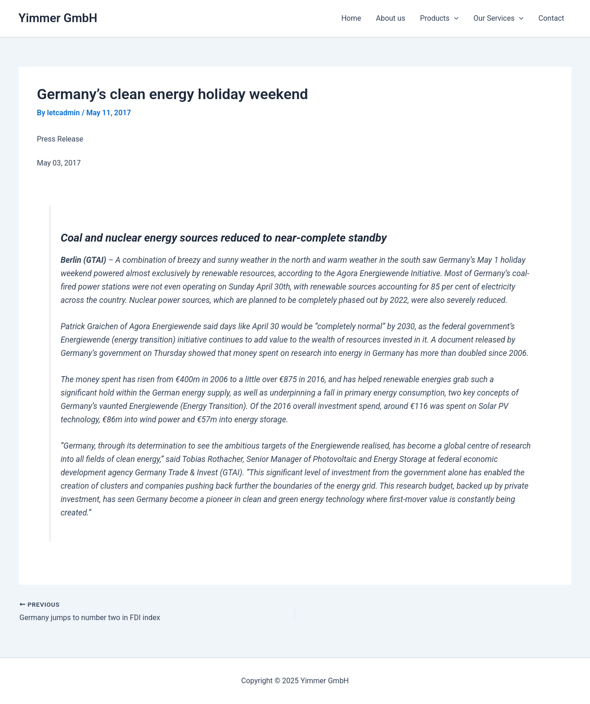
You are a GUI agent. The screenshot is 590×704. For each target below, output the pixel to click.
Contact (551, 18)
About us (391, 18)
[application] (454, 18)
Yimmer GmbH (57, 18)
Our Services (498, 18)
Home (351, 18)
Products (439, 18)
